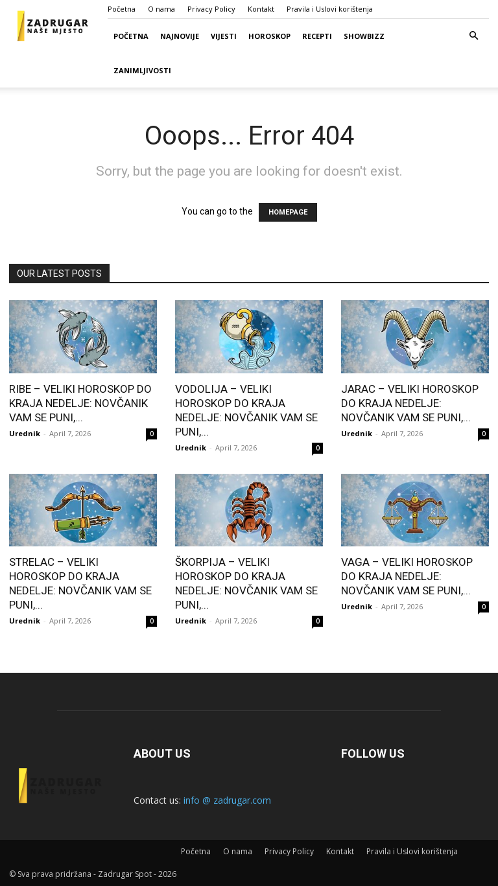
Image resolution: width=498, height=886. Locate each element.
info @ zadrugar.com (227, 800)
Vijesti (224, 36)
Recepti (317, 36)
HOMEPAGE (287, 212)
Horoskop (269, 36)
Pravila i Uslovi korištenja (330, 9)
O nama (161, 9)
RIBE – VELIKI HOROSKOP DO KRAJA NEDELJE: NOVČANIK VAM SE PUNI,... (80, 403)
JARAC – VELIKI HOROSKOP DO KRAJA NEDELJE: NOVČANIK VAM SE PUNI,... (410, 403)
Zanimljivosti (142, 70)
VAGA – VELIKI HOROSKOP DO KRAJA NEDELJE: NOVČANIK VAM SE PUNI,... (407, 576)
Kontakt (261, 9)
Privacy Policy (211, 9)
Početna (122, 9)
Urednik (24, 433)
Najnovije (179, 36)
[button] (473, 36)
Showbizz (364, 36)
